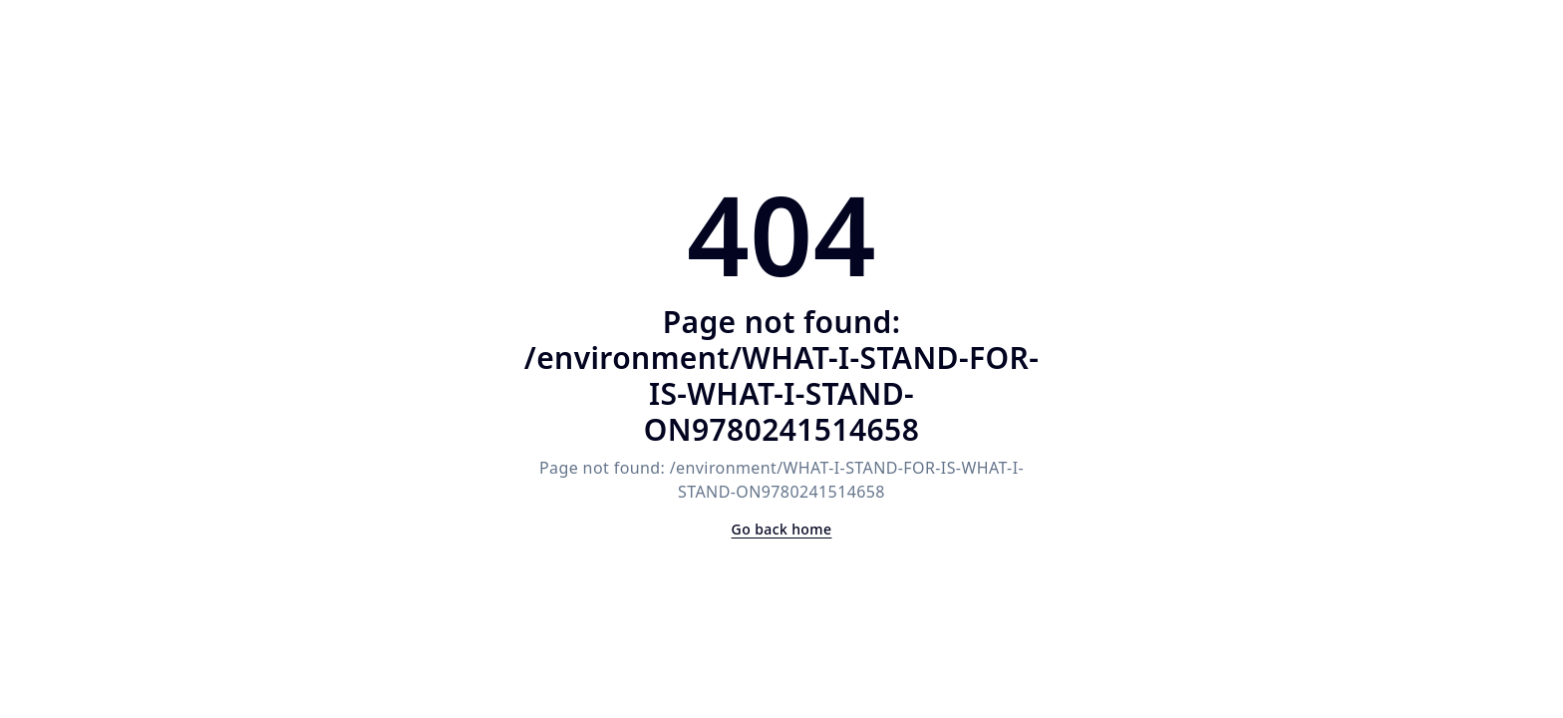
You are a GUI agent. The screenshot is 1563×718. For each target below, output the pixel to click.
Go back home (782, 529)
